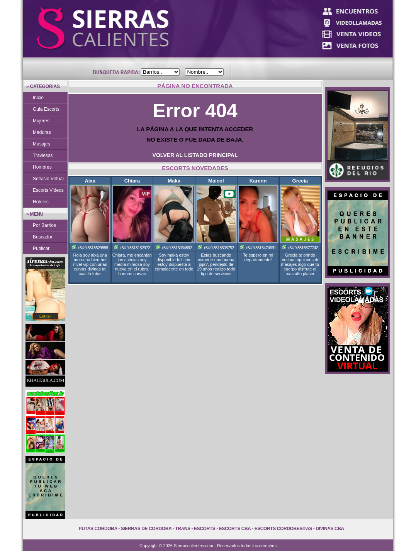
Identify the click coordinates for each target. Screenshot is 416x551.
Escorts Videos (48, 190)
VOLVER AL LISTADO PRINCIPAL (195, 155)
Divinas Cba (330, 528)
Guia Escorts (46, 109)
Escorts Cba (235, 528)
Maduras (42, 132)
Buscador (43, 237)
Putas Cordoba (98, 528)
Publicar (41, 248)
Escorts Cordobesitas (283, 528)
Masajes (41, 144)
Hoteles (41, 202)
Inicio (38, 97)
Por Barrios (44, 225)
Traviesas (43, 155)
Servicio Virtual (48, 178)
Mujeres (41, 120)
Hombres (42, 167)
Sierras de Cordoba (146, 528)
